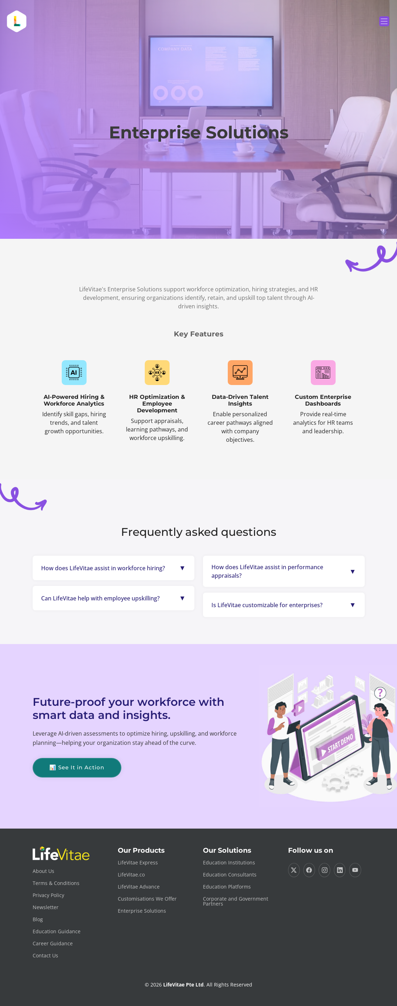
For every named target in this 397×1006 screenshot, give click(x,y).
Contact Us (45, 955)
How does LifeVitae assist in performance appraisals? (267, 571)
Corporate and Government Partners (235, 901)
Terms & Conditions (56, 883)
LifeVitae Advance (139, 886)
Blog (38, 919)
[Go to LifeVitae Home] (71, 853)
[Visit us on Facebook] (309, 870)
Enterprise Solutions (142, 910)
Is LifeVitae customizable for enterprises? (266, 605)
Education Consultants (230, 874)
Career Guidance (53, 943)
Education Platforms (227, 886)
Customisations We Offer (147, 898)
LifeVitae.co (131, 874)
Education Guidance (57, 931)
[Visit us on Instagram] (324, 870)
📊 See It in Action (76, 767)
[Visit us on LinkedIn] (340, 870)
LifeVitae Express (138, 862)
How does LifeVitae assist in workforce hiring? (103, 568)
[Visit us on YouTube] (355, 870)
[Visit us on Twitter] (294, 870)
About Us (43, 871)
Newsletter (46, 907)
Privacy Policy (48, 895)
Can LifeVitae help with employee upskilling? (100, 598)
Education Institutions (229, 862)
